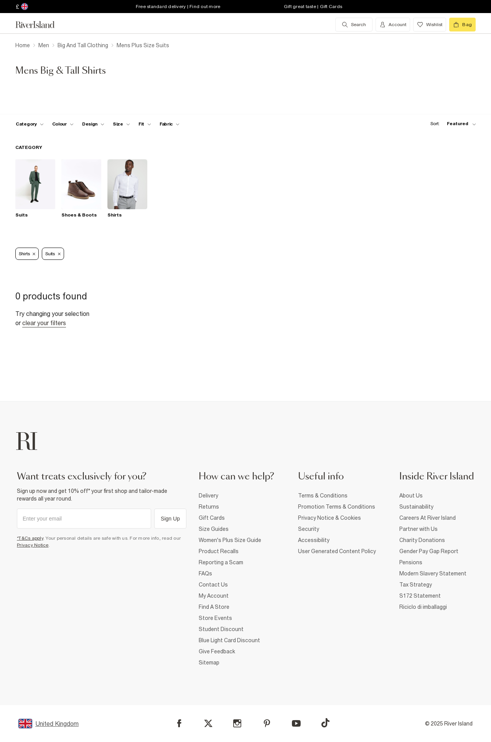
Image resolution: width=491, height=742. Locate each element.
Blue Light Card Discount (229, 640)
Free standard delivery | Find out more (178, 6)
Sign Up (170, 519)
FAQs (205, 573)
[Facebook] (179, 723)
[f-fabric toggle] (169, 124)
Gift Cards (212, 518)
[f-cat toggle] (29, 124)
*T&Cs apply (30, 538)
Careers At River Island (427, 518)
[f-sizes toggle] (121, 124)
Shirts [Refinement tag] (27, 253)
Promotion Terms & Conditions (336, 507)
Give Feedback (217, 651)
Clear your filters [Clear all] (44, 322)
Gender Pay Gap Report (428, 551)
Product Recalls (219, 551)
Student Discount (221, 629)
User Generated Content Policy (337, 551)
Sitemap (209, 662)
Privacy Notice (33, 545)
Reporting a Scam (221, 562)
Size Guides (214, 529)
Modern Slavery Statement (432, 573)
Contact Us (213, 585)
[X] (208, 723)
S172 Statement (420, 596)
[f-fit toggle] (145, 124)
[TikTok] (325, 722)
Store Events (215, 618)
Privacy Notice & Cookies (329, 518)
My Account (214, 596)
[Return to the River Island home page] (40, 24)
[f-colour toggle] (63, 124)
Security (308, 529)
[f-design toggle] (93, 124)
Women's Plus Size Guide (230, 540)
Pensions (410, 562)
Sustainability (416, 507)
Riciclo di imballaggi (423, 607)
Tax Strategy (415, 585)
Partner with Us (418, 529)
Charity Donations (422, 540)
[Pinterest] (267, 723)
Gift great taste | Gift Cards (313, 6)
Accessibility (314, 540)
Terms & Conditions (323, 495)
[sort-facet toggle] (451, 123)
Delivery (208, 495)
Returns (209, 507)
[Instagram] (237, 723)
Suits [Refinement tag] (53, 253)
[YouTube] (296, 723)
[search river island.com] (353, 24)
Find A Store (214, 607)
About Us (411, 495)
